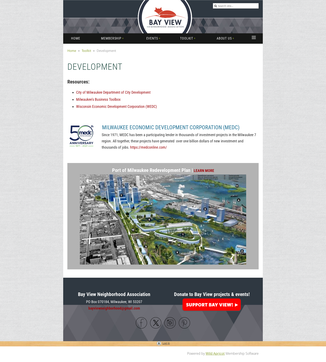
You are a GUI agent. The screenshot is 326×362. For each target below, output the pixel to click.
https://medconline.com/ (148, 147)
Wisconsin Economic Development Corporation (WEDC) (116, 106)
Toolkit (86, 51)
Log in (166, 343)
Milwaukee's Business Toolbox (98, 99)
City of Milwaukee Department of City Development (113, 92)
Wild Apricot (215, 353)
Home (71, 51)
